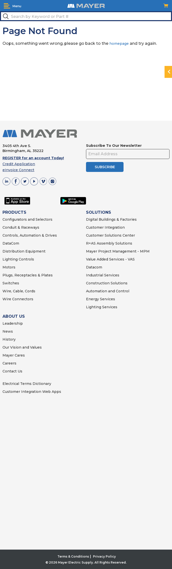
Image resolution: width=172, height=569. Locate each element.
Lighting (10, 259)
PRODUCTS (14, 212)
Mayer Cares (13, 355)
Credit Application (18, 164)
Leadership (12, 323)
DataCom (10, 243)
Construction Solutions (107, 283)
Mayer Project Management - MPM (118, 251)
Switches (10, 283)
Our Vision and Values (22, 347)
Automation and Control (107, 291)
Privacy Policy (104, 556)
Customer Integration (105, 227)
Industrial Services (102, 275)
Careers (9, 363)
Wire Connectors (17, 299)
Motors (8, 267)
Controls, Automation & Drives (29, 235)
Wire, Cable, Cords (18, 291)
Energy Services (100, 299)
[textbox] (86, 16)
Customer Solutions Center (110, 235)
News (7, 331)
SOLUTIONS (98, 212)
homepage (119, 43)
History (9, 339)
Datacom (94, 267)
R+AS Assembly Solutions (109, 243)
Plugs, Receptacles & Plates (27, 275)
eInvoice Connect (18, 170)
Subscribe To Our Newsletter (114, 145)
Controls (26, 259)
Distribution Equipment (23, 251)
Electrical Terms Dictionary (26, 383)
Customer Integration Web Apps (31, 391)
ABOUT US (13, 316)
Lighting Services (101, 307)
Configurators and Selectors (27, 219)
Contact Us (12, 371)
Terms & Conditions (73, 556)
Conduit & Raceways (20, 227)
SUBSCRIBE (105, 167)
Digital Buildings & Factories (111, 219)
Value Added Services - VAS (110, 259)
